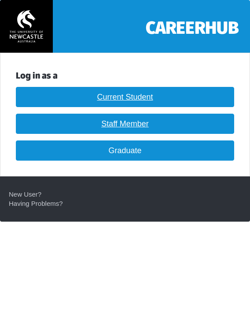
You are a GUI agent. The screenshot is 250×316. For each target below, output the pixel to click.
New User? (25, 194)
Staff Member (125, 123)
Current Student (125, 97)
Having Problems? (36, 203)
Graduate (124, 150)
